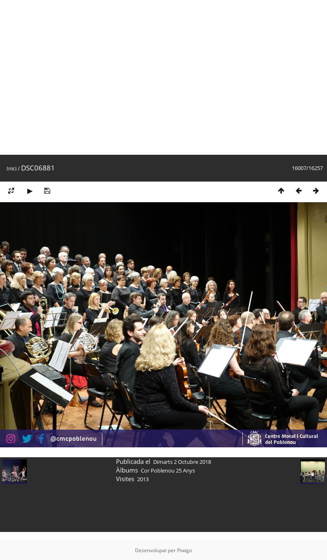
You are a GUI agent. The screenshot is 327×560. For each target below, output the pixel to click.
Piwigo (184, 550)
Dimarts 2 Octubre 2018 (182, 461)
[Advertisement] (77, 77)
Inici (12, 168)
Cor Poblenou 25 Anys (168, 470)
